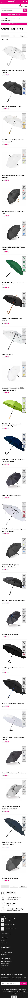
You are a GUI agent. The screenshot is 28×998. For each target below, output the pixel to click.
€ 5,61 (5, 323)
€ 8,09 (5, 603)
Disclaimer (3, 968)
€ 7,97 (5, 533)
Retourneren (4, 954)
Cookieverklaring (5, 963)
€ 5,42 (5, 180)
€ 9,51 (5, 880)
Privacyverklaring (5, 965)
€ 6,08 (5, 498)
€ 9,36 (5, 428)
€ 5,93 (5, 252)
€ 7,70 (5, 672)
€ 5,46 (5, 216)
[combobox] (12, 10)
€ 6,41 (5, 392)
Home (2, 18)
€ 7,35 (5, 569)
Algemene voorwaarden (6, 961)
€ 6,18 (5, 287)
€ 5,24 (5, 357)
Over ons (3, 940)
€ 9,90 (5, 775)
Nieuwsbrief (3, 942)
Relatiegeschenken (9, 18)
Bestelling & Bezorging (6, 952)
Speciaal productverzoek (14, 14)
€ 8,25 (5, 706)
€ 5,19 (5, 75)
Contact (3, 950)
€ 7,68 (5, 742)
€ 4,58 (5, 108)
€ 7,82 (5, 636)
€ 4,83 (5, 144)
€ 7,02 (5, 464)
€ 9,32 (5, 847)
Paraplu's (18, 18)
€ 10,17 (6, 811)
